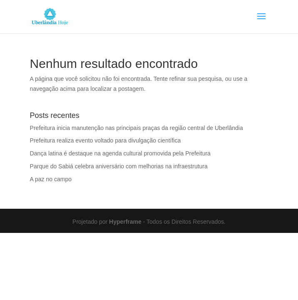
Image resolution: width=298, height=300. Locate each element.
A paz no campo (51, 179)
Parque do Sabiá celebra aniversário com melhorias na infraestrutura (119, 166)
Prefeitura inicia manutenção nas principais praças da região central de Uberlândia (136, 128)
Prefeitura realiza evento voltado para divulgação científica (105, 140)
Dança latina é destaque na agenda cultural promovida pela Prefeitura (120, 153)
